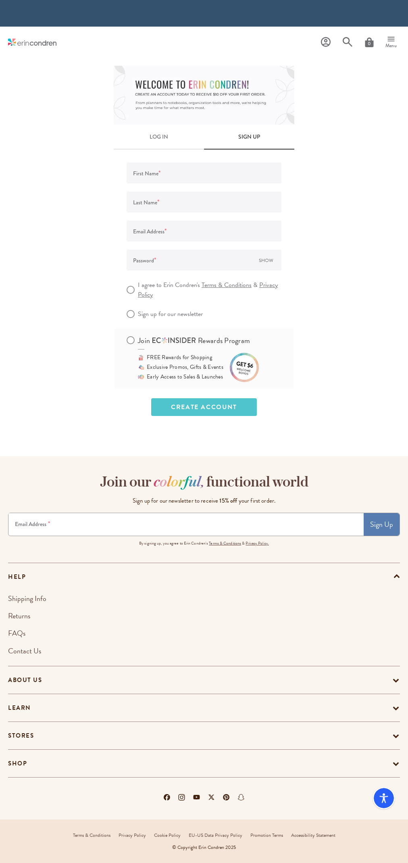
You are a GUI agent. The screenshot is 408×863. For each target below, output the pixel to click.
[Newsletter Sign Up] (186, 524)
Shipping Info (27, 598)
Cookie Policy (167, 835)
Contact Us (24, 650)
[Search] (347, 42)
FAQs (16, 633)
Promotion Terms (266, 835)
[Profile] (326, 42)
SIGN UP (249, 137)
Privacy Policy (132, 835)
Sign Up (381, 524)
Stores (21, 735)
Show (266, 260)
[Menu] (391, 42)
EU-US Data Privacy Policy (215, 835)
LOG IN (159, 137)
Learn (19, 707)
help (17, 576)
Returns (19, 615)
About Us (25, 680)
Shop (17, 763)
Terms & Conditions (227, 285)
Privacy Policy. (257, 543)
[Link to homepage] (32, 42)
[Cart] (369, 42)
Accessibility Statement (313, 835)
